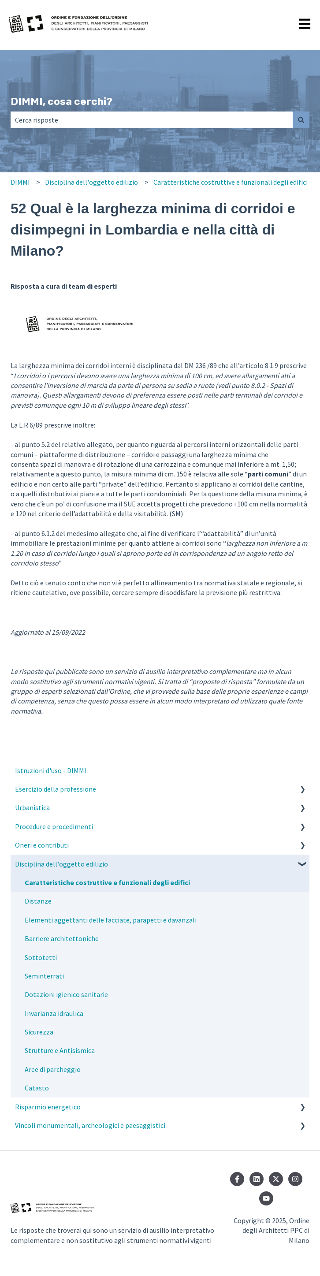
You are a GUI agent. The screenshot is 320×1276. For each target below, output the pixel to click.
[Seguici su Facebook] (237, 1179)
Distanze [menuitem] (38, 901)
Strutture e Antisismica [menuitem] (60, 1050)
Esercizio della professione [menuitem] (55, 789)
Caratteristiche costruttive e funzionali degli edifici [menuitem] (107, 882)
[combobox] (152, 120)
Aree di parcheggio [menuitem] (53, 1069)
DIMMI (20, 182)
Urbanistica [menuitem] (32, 807)
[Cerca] (301, 120)
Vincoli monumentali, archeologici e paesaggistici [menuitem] (90, 1125)
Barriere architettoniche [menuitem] (62, 938)
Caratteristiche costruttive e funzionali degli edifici (230, 182)
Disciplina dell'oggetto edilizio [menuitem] (61, 863)
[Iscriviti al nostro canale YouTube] (266, 1198)
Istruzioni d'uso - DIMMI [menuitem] (50, 770)
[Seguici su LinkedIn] (256, 1179)
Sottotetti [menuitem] (41, 957)
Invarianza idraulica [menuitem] (54, 1013)
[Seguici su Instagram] (295, 1179)
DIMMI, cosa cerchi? (61, 101)
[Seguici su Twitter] (276, 1179)
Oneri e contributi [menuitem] (42, 845)
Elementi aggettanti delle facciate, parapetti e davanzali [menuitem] (111, 919)
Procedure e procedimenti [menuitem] (54, 826)
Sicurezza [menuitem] (39, 1031)
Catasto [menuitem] (37, 1087)
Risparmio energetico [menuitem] (48, 1106)
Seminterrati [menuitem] (44, 975)
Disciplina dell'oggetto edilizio (91, 182)
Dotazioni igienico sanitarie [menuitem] (66, 994)
